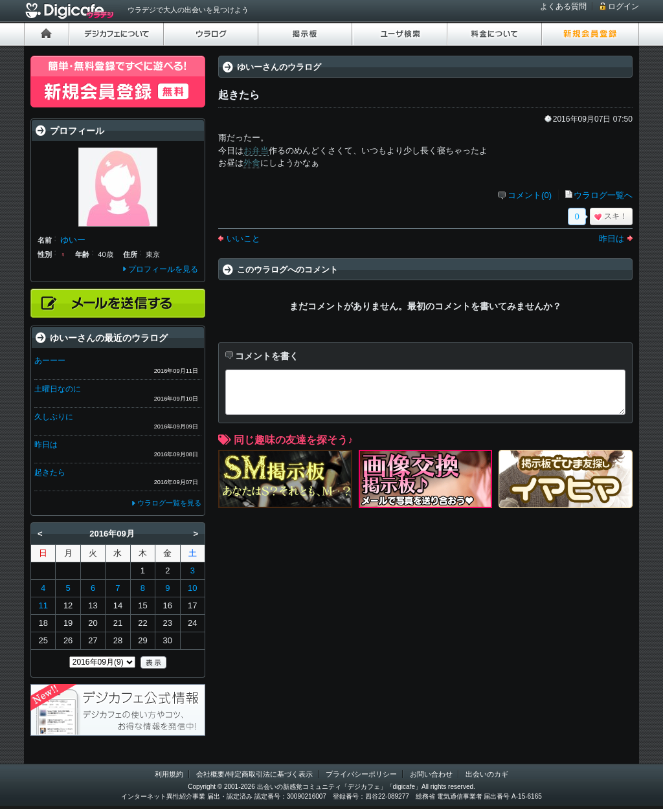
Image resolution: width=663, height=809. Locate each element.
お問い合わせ (431, 774)
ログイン (623, 6)
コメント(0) (530, 195)
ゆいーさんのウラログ (279, 67)
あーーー (49, 360)
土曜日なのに (57, 388)
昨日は (611, 238)
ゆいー (72, 240)
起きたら (49, 472)
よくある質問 (563, 6)
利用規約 (169, 774)
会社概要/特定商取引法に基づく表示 (254, 774)
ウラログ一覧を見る (169, 503)
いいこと (243, 238)
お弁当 (256, 150)
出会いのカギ (487, 774)
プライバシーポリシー (361, 774)
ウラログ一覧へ (603, 195)
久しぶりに (53, 416)
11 (42, 605)
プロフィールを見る (163, 269)
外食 (251, 163)
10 (192, 588)
